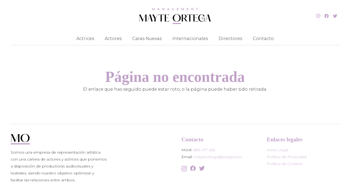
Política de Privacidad (286, 156)
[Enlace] (175, 16)
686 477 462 (204, 149)
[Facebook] (326, 16)
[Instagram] (318, 16)
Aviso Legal (277, 149)
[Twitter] (335, 16)
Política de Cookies (285, 163)
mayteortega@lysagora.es (218, 156)
